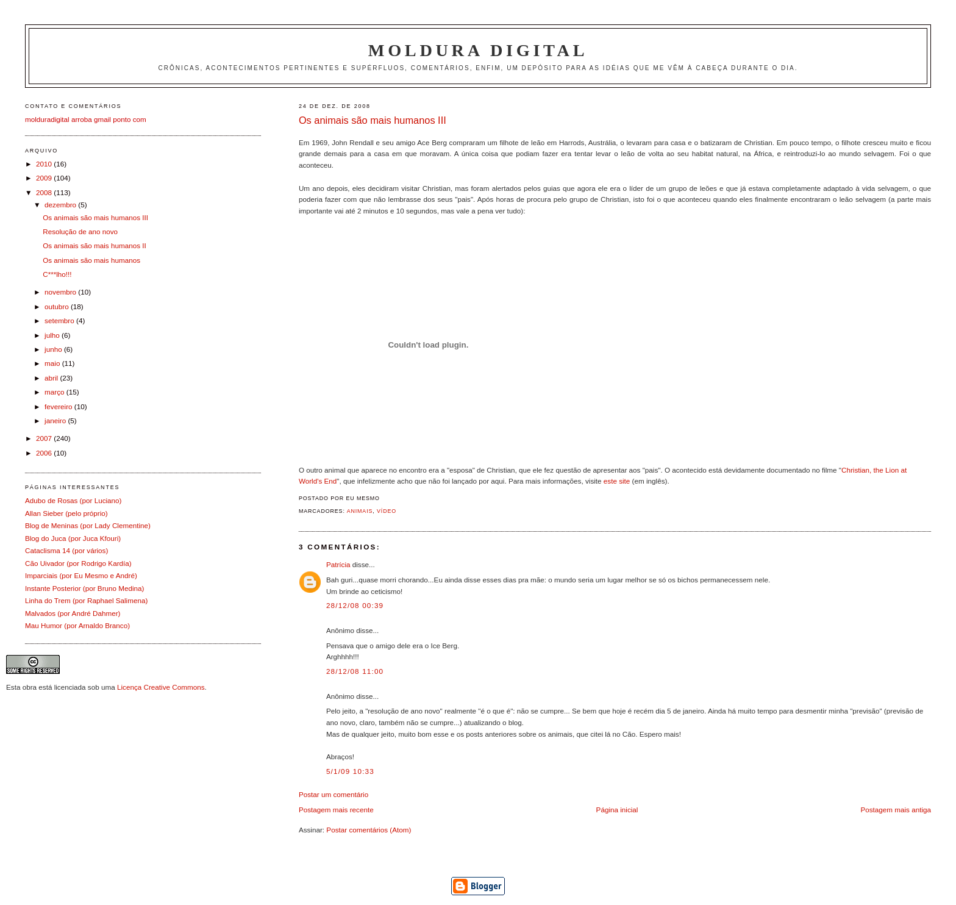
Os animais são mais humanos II (94, 245)
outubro (58, 306)
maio (53, 363)
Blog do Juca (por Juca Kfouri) (73, 538)
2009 (45, 178)
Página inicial (617, 810)
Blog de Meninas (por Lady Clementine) (88, 525)
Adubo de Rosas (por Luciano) (73, 500)
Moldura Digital (478, 50)
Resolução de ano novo (80, 231)
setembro (60, 320)
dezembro (61, 205)
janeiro (56, 420)
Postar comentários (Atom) (368, 830)
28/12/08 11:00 (354, 671)
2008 (45, 192)
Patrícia (338, 564)
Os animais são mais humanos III (372, 120)
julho (53, 335)
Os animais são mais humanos (91, 260)
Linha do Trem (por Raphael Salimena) (86, 600)
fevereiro (59, 406)
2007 (45, 438)
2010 (45, 164)
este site (617, 481)
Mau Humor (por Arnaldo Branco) (77, 625)
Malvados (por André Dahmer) (73, 613)
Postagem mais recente (336, 810)
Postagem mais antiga (895, 810)
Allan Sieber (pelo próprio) (66, 513)
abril (52, 378)
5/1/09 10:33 (350, 771)
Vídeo (386, 511)
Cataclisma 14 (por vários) (66, 550)
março (55, 392)
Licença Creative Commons (161, 687)
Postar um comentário (333, 794)
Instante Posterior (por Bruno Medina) (84, 588)
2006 (45, 453)
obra (30, 687)
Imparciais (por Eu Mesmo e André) (81, 575)
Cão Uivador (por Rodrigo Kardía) (78, 563)
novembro (61, 292)
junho (54, 349)
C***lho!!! (57, 274)
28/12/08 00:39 (354, 605)
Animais (360, 511)
